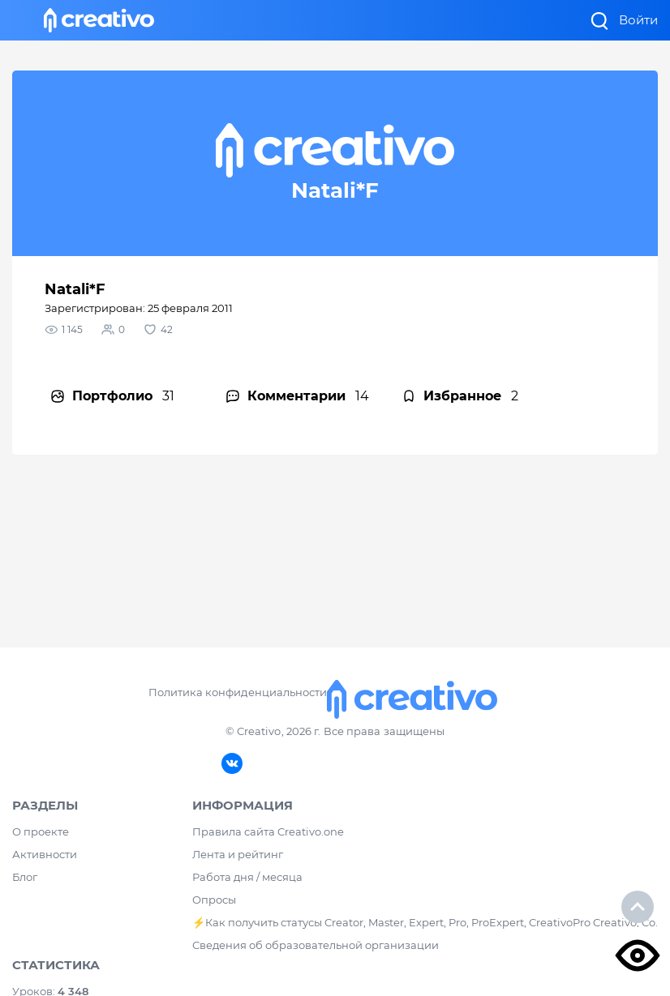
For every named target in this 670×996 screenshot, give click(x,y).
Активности (44, 854)
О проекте (40, 831)
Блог (24, 876)
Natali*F (75, 289)
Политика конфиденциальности (237, 692)
